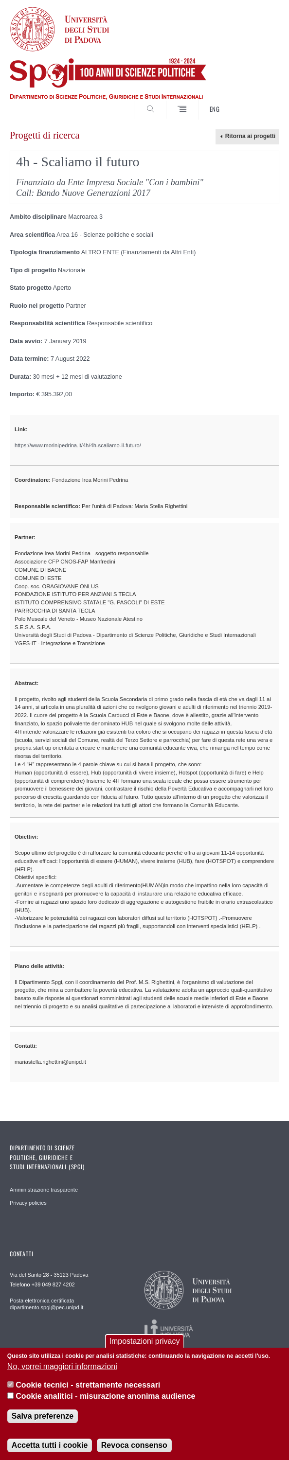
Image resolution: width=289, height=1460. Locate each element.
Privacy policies (28, 1203)
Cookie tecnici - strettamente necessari (88, 1385)
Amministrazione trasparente (44, 1190)
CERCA (260, 101)
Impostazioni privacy (144, 1341)
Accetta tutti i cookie (50, 1445)
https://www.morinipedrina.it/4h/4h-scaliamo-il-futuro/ (78, 445)
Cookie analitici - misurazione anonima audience (105, 1396)
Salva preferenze (42, 1416)
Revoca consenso (134, 1445)
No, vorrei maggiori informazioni (62, 1366)
